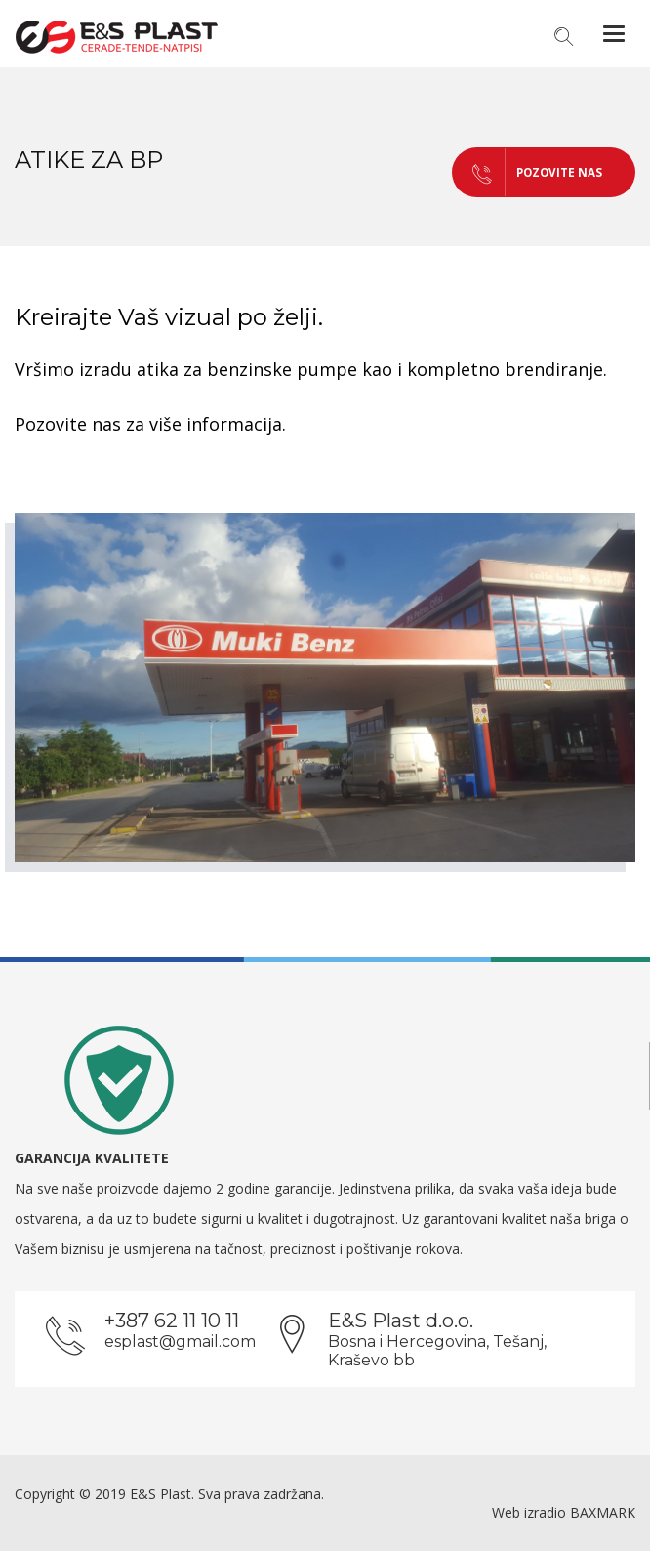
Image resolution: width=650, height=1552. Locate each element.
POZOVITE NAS (510, 172)
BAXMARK (602, 1513)
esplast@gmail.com (180, 1342)
